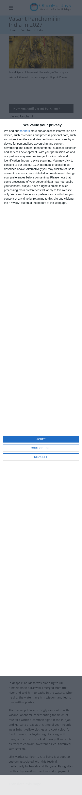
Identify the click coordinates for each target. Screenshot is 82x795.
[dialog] (41, 397)
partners (24, 131)
